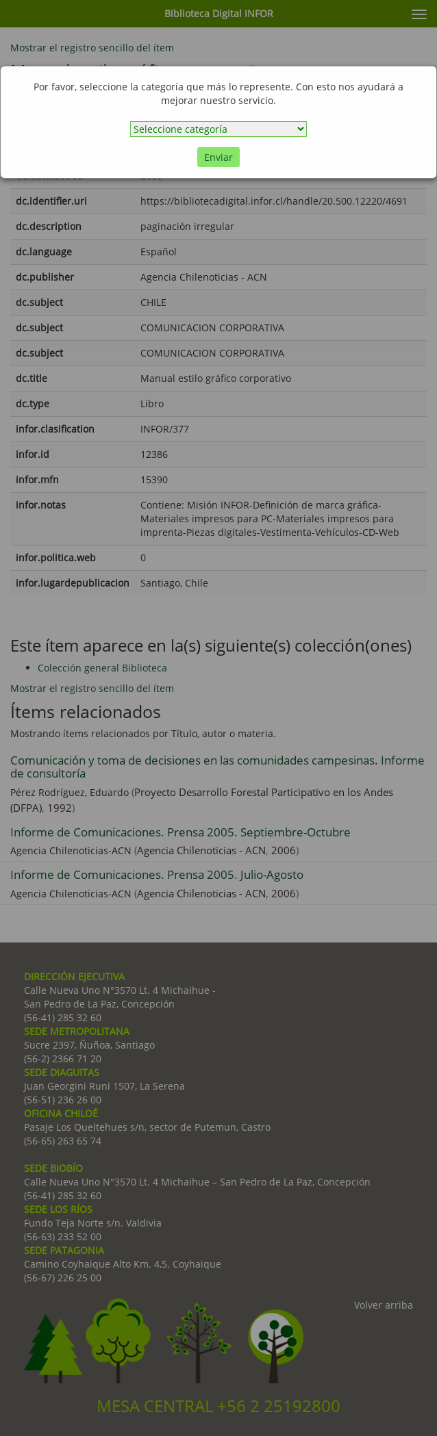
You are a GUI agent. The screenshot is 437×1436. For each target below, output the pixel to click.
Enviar (218, 157)
